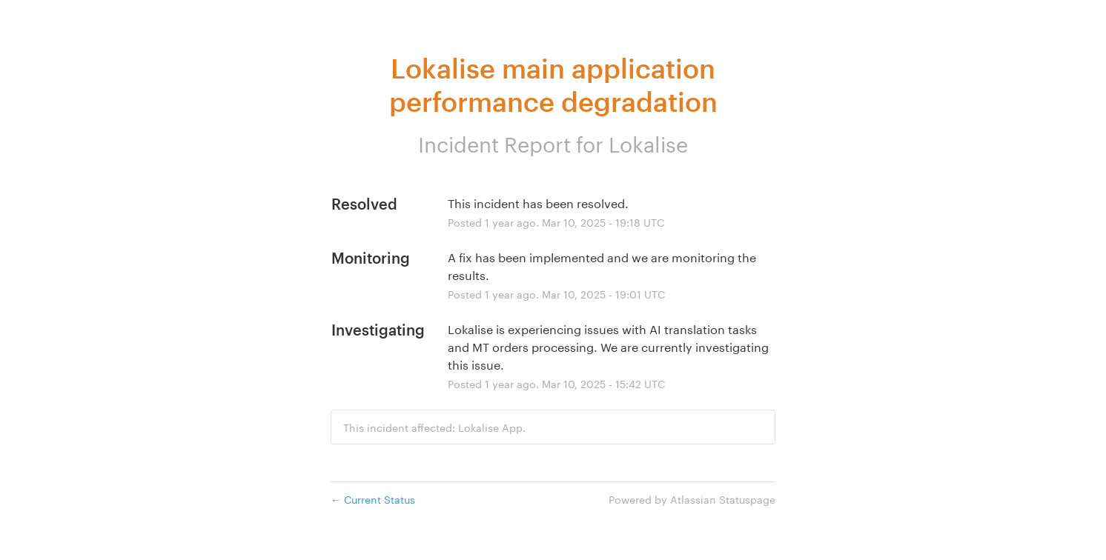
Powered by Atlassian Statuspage (692, 498)
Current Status (373, 498)
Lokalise (648, 141)
